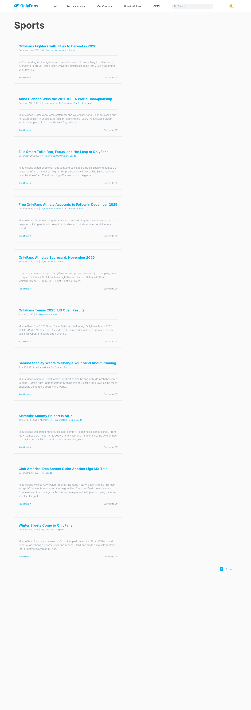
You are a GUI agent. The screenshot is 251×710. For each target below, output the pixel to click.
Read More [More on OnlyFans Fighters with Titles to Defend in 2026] (24, 77)
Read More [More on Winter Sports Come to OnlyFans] (24, 556)
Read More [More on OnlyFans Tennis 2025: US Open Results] (24, 341)
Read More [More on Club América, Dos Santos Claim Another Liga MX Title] (24, 504)
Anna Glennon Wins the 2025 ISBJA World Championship (65, 99)
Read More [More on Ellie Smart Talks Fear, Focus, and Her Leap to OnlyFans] (24, 183)
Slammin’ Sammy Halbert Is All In (46, 416)
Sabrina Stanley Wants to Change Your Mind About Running (67, 363)
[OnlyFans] (26, 6)
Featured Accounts (53, 208)
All (43, 50)
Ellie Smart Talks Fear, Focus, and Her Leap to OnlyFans (63, 152)
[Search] (174, 6)
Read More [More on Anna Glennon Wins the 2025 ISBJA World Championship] (24, 130)
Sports (72, 50)
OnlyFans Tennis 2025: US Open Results (52, 310)
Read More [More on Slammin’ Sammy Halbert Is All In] (24, 447)
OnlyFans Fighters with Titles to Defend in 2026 (57, 46)
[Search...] (192, 6)
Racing (71, 420)
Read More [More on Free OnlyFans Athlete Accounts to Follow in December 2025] (24, 236)
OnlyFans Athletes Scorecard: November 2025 (57, 257)
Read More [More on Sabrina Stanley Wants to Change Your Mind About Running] (24, 394)
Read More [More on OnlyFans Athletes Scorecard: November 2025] (24, 288)
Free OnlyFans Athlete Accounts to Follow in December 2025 (68, 204)
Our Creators (61, 50)
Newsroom (67, 103)
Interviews (50, 156)
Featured (49, 50)
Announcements (53, 103)
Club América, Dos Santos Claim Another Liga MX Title (63, 469)
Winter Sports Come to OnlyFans (45, 525)
